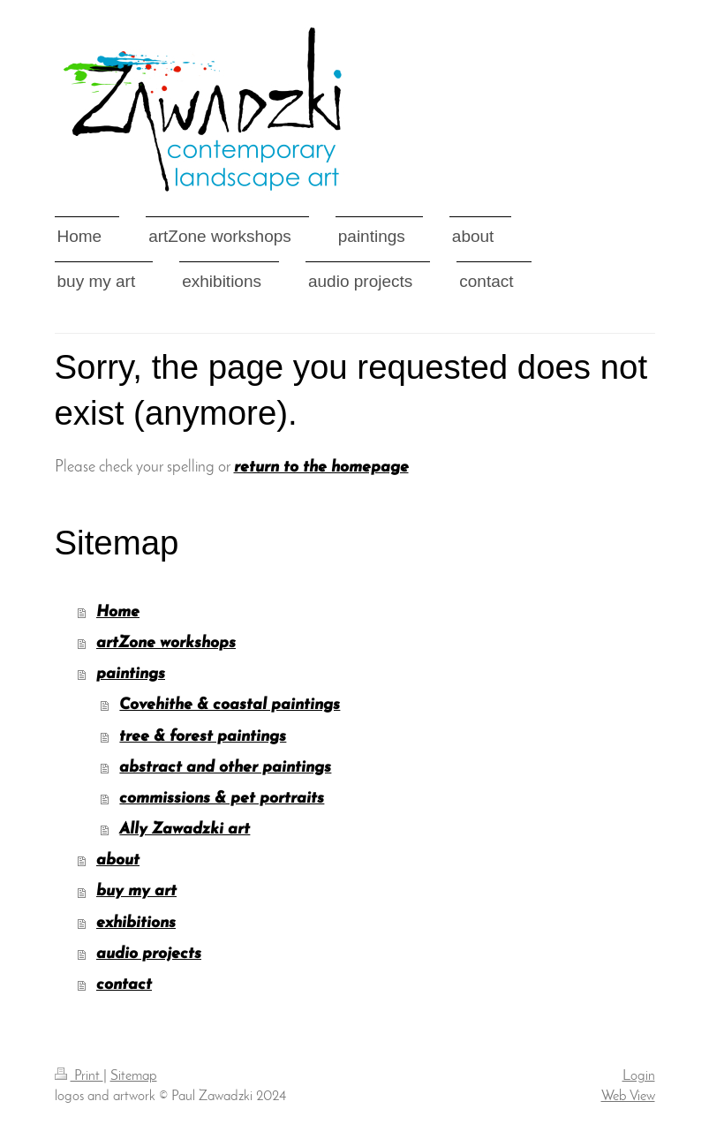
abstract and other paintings (225, 767)
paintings (130, 674)
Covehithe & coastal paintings (229, 705)
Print (79, 1076)
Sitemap (133, 1076)
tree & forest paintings (202, 736)
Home (118, 612)
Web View (628, 1097)
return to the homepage (321, 467)
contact (124, 984)
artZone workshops (166, 643)
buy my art (136, 891)
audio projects (148, 954)
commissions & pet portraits (221, 798)
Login (638, 1076)
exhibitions (136, 923)
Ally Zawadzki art (184, 829)
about (118, 860)
